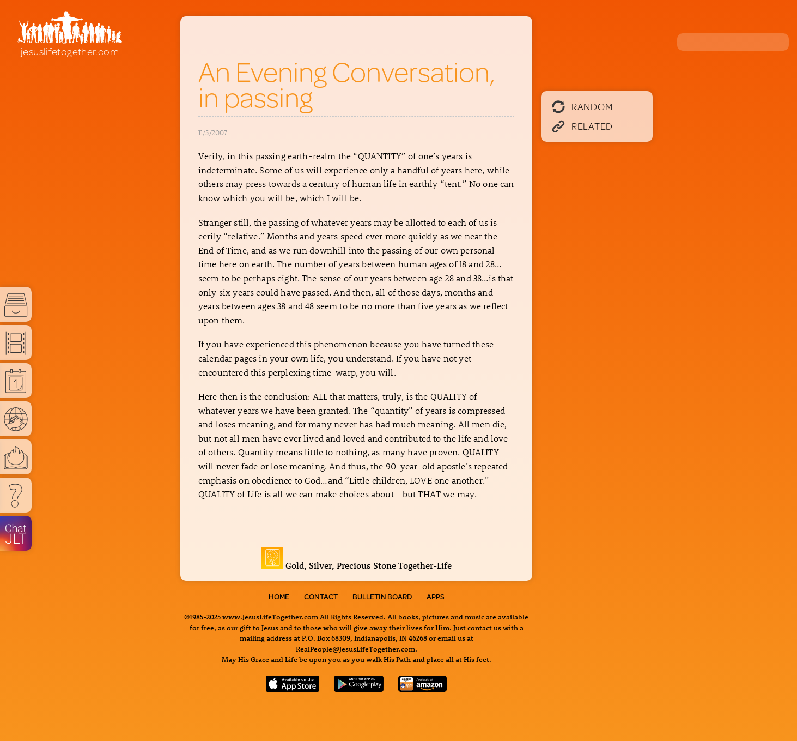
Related (582, 126)
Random (582, 106)
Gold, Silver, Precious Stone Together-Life (356, 565)
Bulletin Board (382, 596)
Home (279, 596)
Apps (436, 596)
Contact (321, 596)
